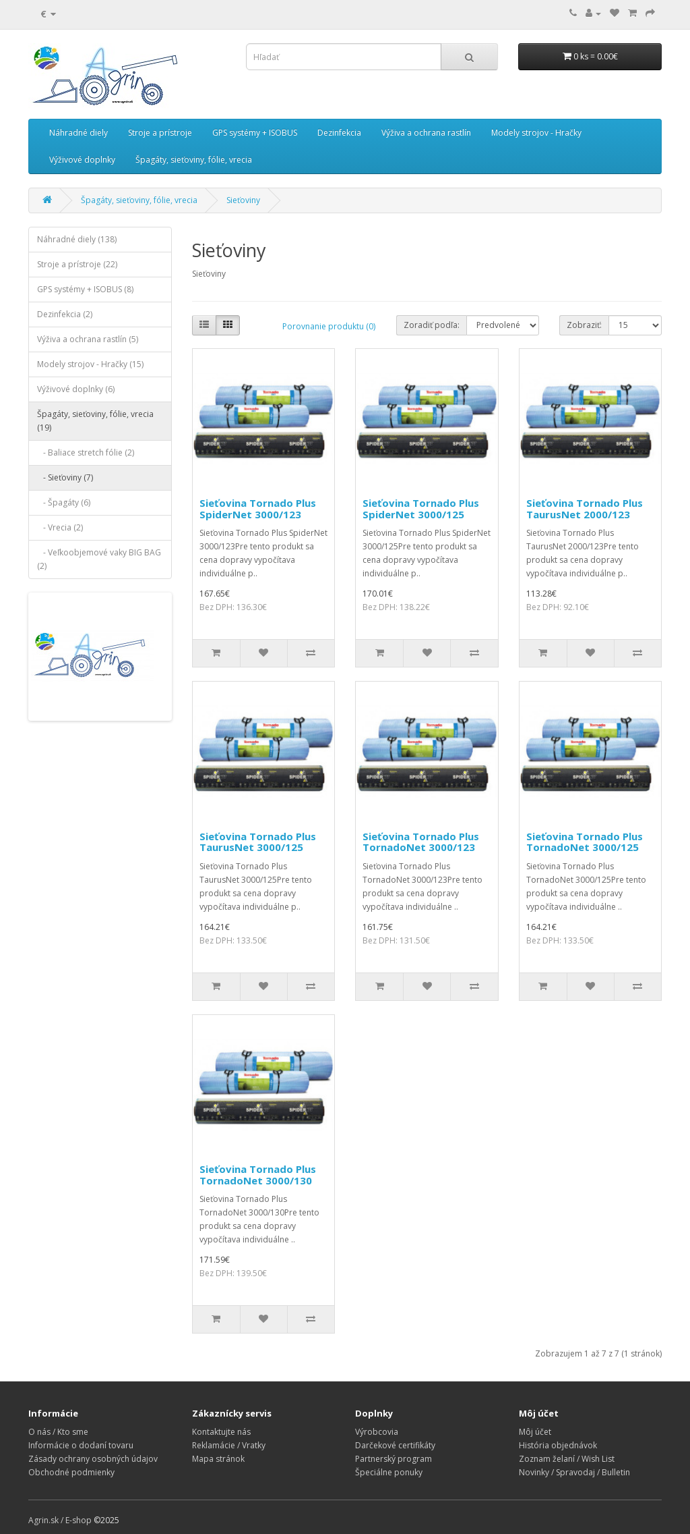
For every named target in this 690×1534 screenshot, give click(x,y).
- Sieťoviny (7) (65, 477)
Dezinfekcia (339, 132)
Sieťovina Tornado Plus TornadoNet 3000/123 (421, 841)
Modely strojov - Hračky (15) (90, 364)
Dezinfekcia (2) (64, 314)
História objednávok (558, 1445)
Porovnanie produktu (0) (328, 326)
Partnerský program (393, 1458)
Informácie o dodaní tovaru (80, 1445)
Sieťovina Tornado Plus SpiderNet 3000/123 (257, 508)
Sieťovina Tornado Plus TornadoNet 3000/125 (584, 841)
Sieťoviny (243, 200)
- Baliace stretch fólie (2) (85, 452)
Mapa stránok (218, 1458)
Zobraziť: (584, 325)
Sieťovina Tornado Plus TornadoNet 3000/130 (257, 1174)
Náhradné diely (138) (77, 239)
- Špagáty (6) (63, 502)
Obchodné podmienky (71, 1472)
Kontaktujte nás (221, 1431)
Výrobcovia (376, 1431)
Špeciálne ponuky (388, 1472)
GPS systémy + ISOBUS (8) (85, 289)
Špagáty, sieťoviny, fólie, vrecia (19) (95, 420)
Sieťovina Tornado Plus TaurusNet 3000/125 (257, 841)
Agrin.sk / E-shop (60, 1520)
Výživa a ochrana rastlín (426, 132)
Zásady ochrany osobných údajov (93, 1458)
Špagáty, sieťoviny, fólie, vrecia (193, 159)
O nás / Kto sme (58, 1431)
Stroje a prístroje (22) (77, 264)
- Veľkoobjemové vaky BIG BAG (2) (99, 559)
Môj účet (535, 1431)
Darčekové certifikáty (395, 1445)
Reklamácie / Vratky (228, 1445)
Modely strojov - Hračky (536, 132)
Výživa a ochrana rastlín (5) (87, 339)
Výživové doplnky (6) (76, 389)
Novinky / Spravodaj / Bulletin (574, 1472)
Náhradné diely (78, 132)
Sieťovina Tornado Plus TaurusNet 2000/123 (584, 508)
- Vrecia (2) (60, 527)
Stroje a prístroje (160, 132)
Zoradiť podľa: (432, 325)
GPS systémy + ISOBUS (254, 132)
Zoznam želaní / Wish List (567, 1458)
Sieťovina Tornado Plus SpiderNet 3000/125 (421, 508)
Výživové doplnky (82, 159)
